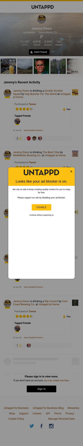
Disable (41, 207)
